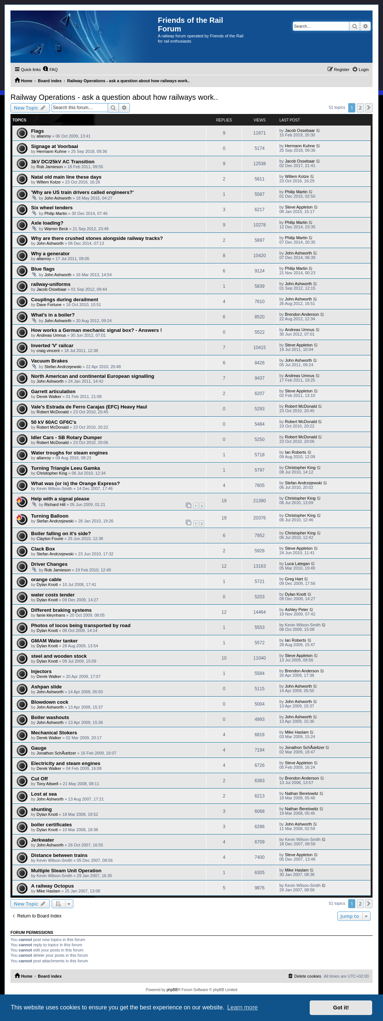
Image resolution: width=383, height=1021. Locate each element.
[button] (369, 107)
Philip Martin (296, 191)
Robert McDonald (53, 412)
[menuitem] (50, 69)
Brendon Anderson (302, 314)
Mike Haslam (297, 732)
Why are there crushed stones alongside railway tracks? (97, 238)
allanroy (44, 136)
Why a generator (50, 253)
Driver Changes (49, 564)
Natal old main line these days (66, 177)
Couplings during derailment (64, 299)
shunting (41, 809)
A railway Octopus (52, 886)
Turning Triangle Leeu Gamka (65, 468)
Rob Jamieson (50, 166)
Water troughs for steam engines (69, 453)
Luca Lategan (297, 563)
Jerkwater (42, 840)
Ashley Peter (296, 609)
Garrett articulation (53, 391)
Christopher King (52, 473)
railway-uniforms (51, 284)
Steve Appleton (299, 207)
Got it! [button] (341, 1008)
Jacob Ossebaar (300, 130)
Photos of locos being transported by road (81, 625)
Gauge (38, 748)
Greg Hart (294, 579)
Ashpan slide (46, 687)
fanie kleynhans (51, 615)
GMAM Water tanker (54, 641)
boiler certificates (51, 824)
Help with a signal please (60, 499)
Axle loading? (47, 223)
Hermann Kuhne (52, 151)
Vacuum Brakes (49, 361)
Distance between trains (59, 855)
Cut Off (39, 778)
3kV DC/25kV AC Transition (63, 161)
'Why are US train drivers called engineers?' (82, 192)
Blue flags (43, 269)
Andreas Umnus (51, 335)
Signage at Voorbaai (54, 146)
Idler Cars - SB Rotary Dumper (66, 437)
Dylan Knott (47, 584)
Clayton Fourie (50, 538)
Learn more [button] (242, 1007)
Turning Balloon (49, 516)
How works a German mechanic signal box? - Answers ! (96, 330)
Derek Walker (49, 396)
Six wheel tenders (52, 207)
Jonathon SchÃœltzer (56, 753)
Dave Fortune (49, 304)
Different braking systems (61, 610)
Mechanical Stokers (54, 732)
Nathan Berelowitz (301, 793)
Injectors (41, 671)
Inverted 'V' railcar (52, 345)
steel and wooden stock (59, 656)
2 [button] (360, 107)
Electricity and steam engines (65, 763)
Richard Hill (55, 504)
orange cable (46, 579)
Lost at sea (44, 794)
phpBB (172, 990)
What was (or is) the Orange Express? (75, 483)
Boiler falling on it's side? (61, 533)
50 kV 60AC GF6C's (53, 422)
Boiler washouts (50, 717)
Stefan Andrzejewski (63, 366)
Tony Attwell (47, 783)
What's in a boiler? (53, 315)
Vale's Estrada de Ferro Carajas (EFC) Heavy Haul (89, 407)
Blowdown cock (49, 702)
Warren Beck (56, 228)
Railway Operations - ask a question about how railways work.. (114, 97)
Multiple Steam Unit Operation (66, 870)
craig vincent (48, 350)
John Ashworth (58, 198)
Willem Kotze (49, 182)
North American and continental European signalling (92, 376)
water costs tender (53, 595)
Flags (37, 131)
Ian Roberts (295, 452)
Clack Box (43, 549)
